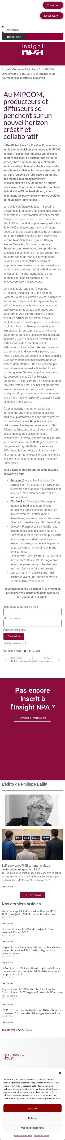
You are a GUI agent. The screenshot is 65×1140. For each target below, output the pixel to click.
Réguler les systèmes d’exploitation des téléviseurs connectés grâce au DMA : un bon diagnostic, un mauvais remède (31, 950)
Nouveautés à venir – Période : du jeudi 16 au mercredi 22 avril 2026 (27, 931)
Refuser (32, 1118)
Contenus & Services (24, 69)
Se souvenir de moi (14, 629)
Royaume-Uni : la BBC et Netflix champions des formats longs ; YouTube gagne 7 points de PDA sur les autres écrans (32, 992)
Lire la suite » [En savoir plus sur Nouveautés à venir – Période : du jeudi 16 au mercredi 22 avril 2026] (7, 941)
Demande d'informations (32, 717)
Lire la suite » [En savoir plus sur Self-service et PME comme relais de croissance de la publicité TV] (7, 886)
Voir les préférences (32, 1127)
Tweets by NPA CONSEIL (17, 1029)
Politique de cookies (23, 1135)
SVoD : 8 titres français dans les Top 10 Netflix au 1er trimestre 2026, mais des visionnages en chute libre (32, 1012)
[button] (60, 1073)
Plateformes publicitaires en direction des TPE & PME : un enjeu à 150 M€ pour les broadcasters (29, 913)
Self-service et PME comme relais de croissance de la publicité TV (26, 867)
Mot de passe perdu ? (14, 643)
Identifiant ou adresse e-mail (20, 606)
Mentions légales (41, 1135)
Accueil (6, 69)
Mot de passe (11, 618)
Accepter (32, 1108)
